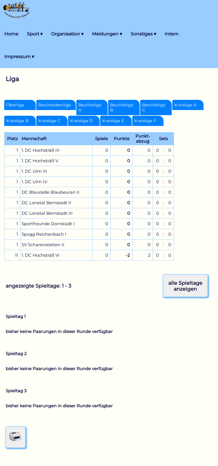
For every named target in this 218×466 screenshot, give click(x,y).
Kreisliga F (145, 120)
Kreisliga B (17, 120)
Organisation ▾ (67, 34)
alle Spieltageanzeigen (185, 286)
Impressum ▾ (19, 56)
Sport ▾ (35, 34)
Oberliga (15, 104)
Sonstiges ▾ (143, 34)
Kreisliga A (185, 104)
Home (11, 34)
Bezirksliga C (153, 107)
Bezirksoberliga (54, 104)
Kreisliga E (113, 120)
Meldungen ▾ (107, 34)
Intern (172, 34)
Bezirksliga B (121, 107)
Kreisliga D (81, 120)
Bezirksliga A (89, 107)
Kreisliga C (49, 120)
